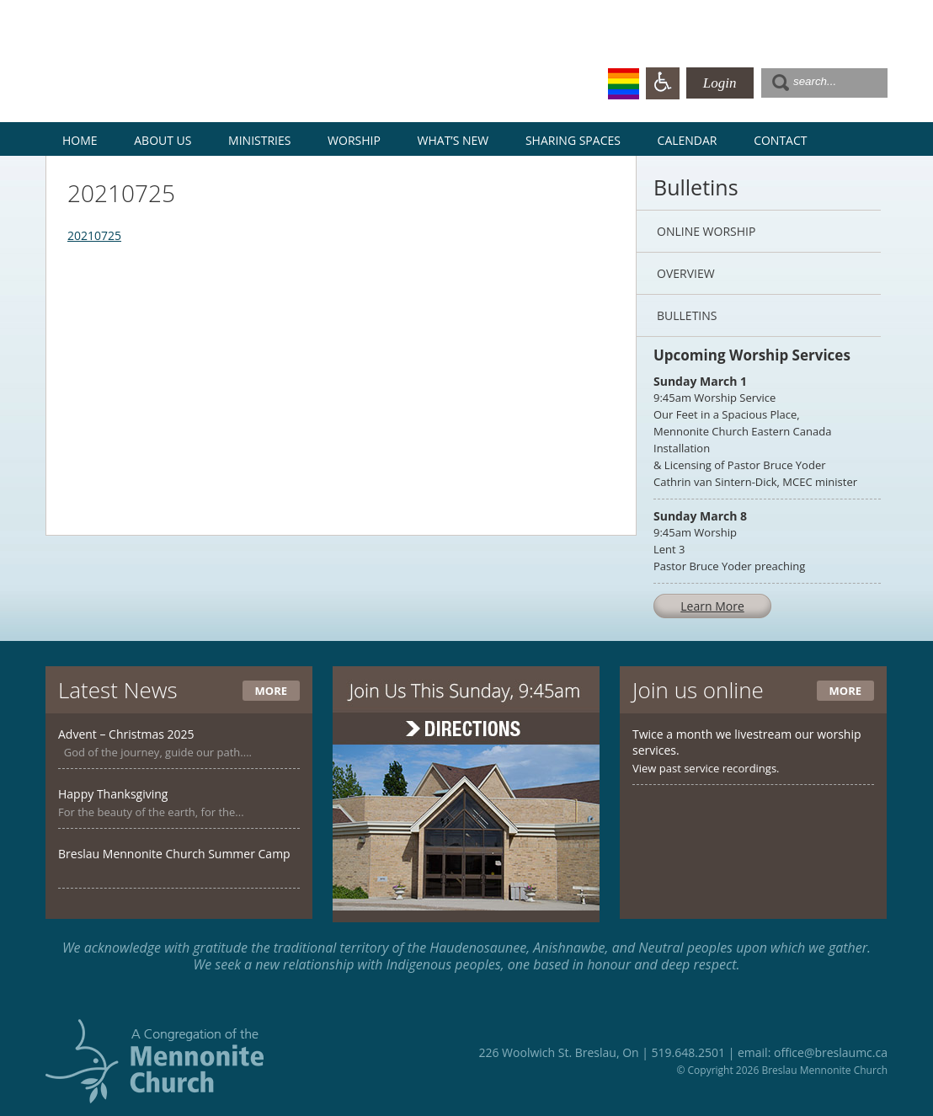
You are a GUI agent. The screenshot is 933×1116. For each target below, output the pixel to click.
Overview (686, 273)
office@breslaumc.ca (831, 1052)
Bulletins (687, 315)
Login (720, 83)
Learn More (712, 606)
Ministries (259, 140)
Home (80, 140)
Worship (354, 140)
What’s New (453, 140)
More (271, 690)
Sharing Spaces (573, 140)
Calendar (687, 140)
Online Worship (706, 231)
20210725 (94, 235)
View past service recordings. (706, 768)
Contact (780, 140)
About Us (162, 140)
